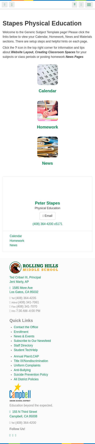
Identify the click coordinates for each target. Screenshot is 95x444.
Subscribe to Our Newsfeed (32, 341)
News (47, 163)
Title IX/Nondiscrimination (31, 361)
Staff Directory (23, 345)
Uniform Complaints (27, 365)
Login (4, 4)
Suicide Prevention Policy (31, 374)
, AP (19, 281)
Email (47, 215)
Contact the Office (26, 327)
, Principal (25, 277)
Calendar (47, 90)
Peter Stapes (47, 203)
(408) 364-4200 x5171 (47, 224)
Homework (47, 127)
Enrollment (21, 332)
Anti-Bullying (22, 370)
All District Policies (26, 379)
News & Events (24, 336)
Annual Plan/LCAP (26, 356)
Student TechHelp (26, 350)
